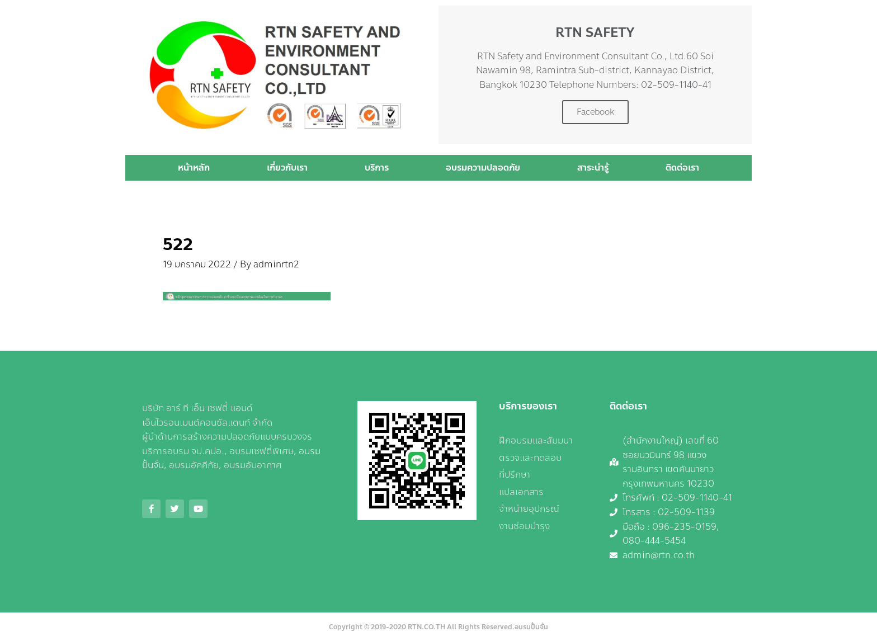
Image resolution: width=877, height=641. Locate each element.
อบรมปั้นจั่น (531, 627)
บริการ (377, 168)
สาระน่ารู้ (593, 168)
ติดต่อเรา (682, 168)
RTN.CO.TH (426, 627)
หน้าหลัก (194, 168)
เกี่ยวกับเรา (287, 168)
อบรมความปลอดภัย (483, 168)
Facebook (595, 112)
